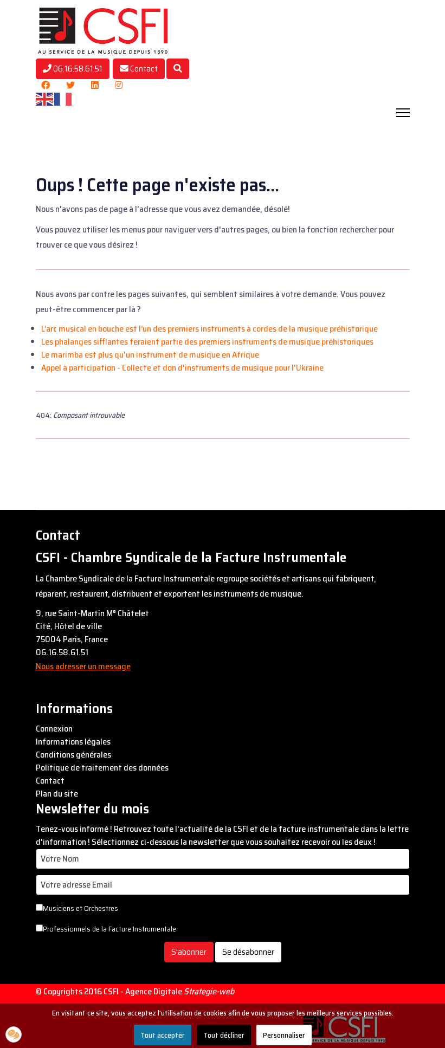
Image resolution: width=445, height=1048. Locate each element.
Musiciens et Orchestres (77, 908)
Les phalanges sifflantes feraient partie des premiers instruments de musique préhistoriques (207, 341)
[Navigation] (403, 113)
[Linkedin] (95, 85)
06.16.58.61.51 (72, 68)
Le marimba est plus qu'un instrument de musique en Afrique (150, 354)
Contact (139, 68)
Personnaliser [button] (284, 1035)
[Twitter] (70, 85)
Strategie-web (209, 991)
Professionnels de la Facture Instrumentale (106, 929)
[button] (13, 1034)
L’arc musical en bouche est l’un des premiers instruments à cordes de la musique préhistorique (209, 328)
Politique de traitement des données (102, 767)
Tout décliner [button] (223, 1035)
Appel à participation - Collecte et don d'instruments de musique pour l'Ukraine (182, 367)
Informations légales (73, 741)
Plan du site (57, 793)
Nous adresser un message (83, 666)
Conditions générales (73, 754)
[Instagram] (118, 85)
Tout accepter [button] (162, 1035)
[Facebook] (45, 85)
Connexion (54, 728)
